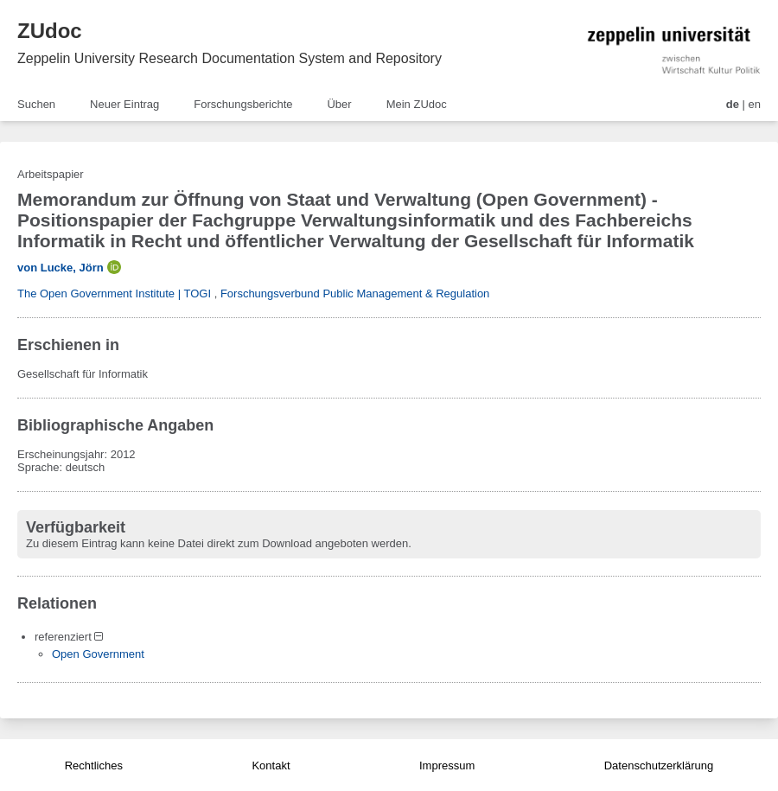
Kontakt (271, 765)
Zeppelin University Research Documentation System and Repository (229, 58)
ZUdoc (49, 30)
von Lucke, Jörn (60, 267)
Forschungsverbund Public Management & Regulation (354, 293)
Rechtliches (94, 765)
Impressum (447, 765)
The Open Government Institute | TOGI (114, 293)
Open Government (98, 653)
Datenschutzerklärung (658, 765)
